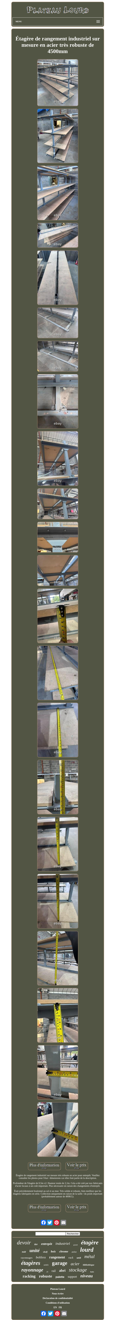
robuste (45, 1276)
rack (70, 1257)
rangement (57, 1257)
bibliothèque (88, 1265)
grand (75, 1245)
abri (62, 1270)
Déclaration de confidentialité (58, 1298)
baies (92, 1272)
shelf (45, 1252)
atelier (74, 1252)
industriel (63, 1243)
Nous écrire (58, 1293)
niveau (86, 1275)
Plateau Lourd (57, 1289)
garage (59, 1263)
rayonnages (26, 1257)
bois (53, 1251)
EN (55, 1307)
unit (79, 1257)
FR (60, 1307)
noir (24, 1252)
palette (60, 1276)
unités (46, 1265)
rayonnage (32, 1270)
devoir (24, 1242)
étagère (89, 1242)
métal (89, 1256)
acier (75, 1263)
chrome (63, 1251)
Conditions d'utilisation (58, 1303)
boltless (41, 1257)
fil (47, 1272)
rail (54, 1271)
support (72, 1276)
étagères (30, 1263)
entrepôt (46, 1244)
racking (29, 1276)
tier (36, 1244)
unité (34, 1250)
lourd (87, 1249)
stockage (78, 1270)
